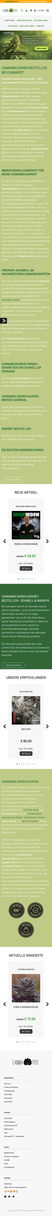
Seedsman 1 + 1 (12, 1)
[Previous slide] (4, 541)
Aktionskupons (9, 1122)
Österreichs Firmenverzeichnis (15, 1187)
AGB (5, 1132)
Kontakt (7, 1160)
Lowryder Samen (24, 20)
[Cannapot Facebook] (9, 1196)
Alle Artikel (8, 1094)
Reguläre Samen (27, 25)
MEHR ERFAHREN (13, 480)
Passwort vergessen (11, 1156)
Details (26, 568)
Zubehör (40, 25)
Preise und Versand (11, 1087)
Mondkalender (9, 1167)
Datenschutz (8, 1129)
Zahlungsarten (9, 1091)
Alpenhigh (8, 1184)
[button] (18, 578)
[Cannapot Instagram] (5, 1196)
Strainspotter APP (10, 1125)
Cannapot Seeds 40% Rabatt (34, 1)
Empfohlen (8, 1118)
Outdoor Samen (41, 20)
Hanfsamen (9, 20)
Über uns (7, 1083)
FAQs (6, 1163)
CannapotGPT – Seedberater (14, 1136)
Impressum (8, 1098)
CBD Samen (13, 25)
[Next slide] (47, 541)
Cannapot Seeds (11, 299)
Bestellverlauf (9, 1153)
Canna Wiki (8, 1101)
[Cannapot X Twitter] (13, 1196)
